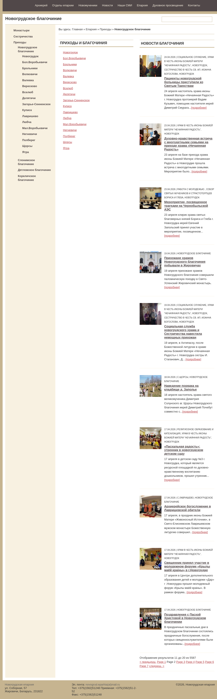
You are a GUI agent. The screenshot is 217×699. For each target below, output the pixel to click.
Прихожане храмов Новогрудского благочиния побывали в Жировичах (184, 261)
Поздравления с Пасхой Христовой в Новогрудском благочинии (185, 618)
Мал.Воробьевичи (34, 128)
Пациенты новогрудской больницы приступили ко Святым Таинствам (183, 82)
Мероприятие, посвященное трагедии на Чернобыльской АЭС (186, 205)
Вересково (29, 86)
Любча (26, 122)
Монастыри (21, 30)
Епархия (142, 5)
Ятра (25, 152)
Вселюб (27, 92)
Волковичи (29, 74)
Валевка (28, 80)
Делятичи (29, 98)
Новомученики (87, 5)
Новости (107, 5)
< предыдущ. (148, 662)
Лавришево (30, 116)
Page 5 (199, 662)
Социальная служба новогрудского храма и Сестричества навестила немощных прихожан (183, 332)
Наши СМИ (125, 5)
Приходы (20, 42)
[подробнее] (199, 107)
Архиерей (41, 5)
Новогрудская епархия (17, 5)
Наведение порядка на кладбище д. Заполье (181, 387)
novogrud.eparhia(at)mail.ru (103, 684)
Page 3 (180, 662)
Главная (77, 29)
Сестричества (23, 36)
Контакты (194, 5)
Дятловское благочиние (34, 170)
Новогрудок (30, 56)
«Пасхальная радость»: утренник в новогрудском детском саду (183, 450)
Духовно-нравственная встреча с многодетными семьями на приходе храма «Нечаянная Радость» (188, 144)
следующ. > (156, 666)
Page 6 (209, 662)
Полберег (28, 140)
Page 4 (190, 662)
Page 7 (144, 666)
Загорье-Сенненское (36, 104)
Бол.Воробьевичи (34, 62)
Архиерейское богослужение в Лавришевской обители (187, 508)
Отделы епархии (63, 5)
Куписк (27, 110)
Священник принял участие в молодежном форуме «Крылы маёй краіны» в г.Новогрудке (187, 566)
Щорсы (27, 146)
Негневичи (29, 134)
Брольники (29, 68)
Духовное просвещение (168, 5)
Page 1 (161, 662)
